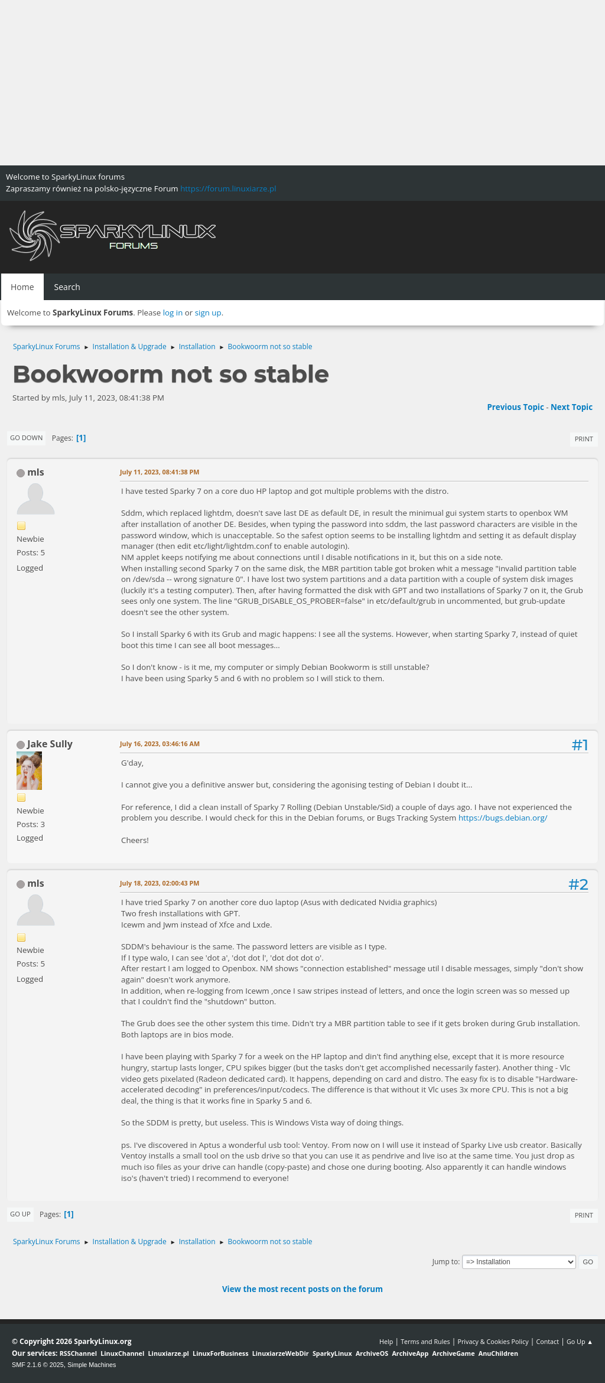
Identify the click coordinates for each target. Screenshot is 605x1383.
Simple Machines (91, 1364)
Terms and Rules (425, 1341)
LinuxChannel (122, 1353)
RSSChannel (78, 1353)
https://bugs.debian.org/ (503, 817)
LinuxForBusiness (220, 1353)
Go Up (20, 1213)
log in (173, 312)
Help (386, 1341)
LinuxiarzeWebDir (280, 1353)
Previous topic (515, 407)
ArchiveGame (453, 1353)
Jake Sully (50, 743)
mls (35, 472)
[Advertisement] (302, 82)
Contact (547, 1341)
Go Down (26, 437)
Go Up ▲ (580, 1341)
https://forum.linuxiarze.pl (228, 188)
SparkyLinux (332, 1353)
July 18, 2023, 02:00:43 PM (160, 882)
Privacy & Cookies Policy (492, 1341)
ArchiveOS (372, 1353)
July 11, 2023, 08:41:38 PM (160, 471)
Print (584, 438)
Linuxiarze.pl (168, 1353)
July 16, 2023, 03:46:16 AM (160, 743)
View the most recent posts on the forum (302, 1289)
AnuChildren (498, 1353)
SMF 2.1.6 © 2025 (38, 1364)
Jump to (445, 1262)
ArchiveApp (410, 1353)
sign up (208, 312)
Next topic (572, 407)
